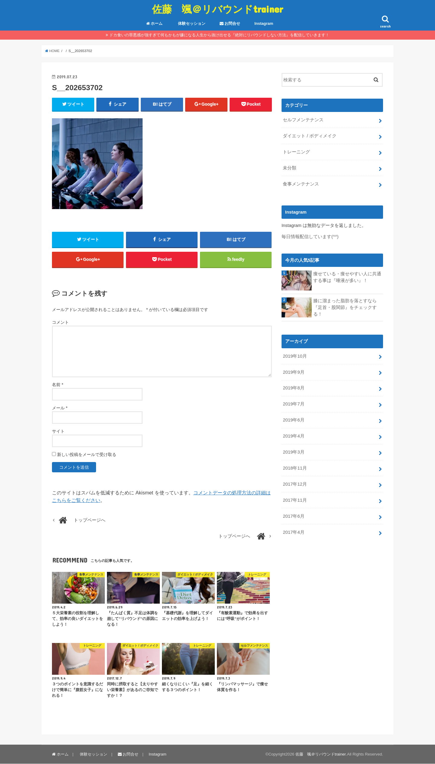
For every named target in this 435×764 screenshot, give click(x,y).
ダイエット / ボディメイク (309, 135)
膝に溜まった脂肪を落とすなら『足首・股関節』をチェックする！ (345, 307)
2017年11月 (295, 499)
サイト (58, 431)
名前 (57, 384)
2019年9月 (293, 371)
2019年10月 (295, 355)
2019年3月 (293, 451)
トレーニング (296, 151)
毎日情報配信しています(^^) (310, 236)
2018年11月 (295, 467)
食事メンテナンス (301, 184)
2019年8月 (293, 387)
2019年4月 (293, 435)
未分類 (289, 168)
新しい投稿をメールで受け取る (86, 454)
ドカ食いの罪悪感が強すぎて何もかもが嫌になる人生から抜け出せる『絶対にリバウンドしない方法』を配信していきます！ (219, 35)
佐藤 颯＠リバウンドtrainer (217, 9)
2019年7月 (293, 404)
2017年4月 (293, 532)
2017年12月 (295, 483)
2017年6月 (293, 515)
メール (59, 408)
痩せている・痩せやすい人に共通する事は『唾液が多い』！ (347, 277)
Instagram (263, 23)
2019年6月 (293, 420)
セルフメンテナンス (303, 119)
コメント (60, 322)
